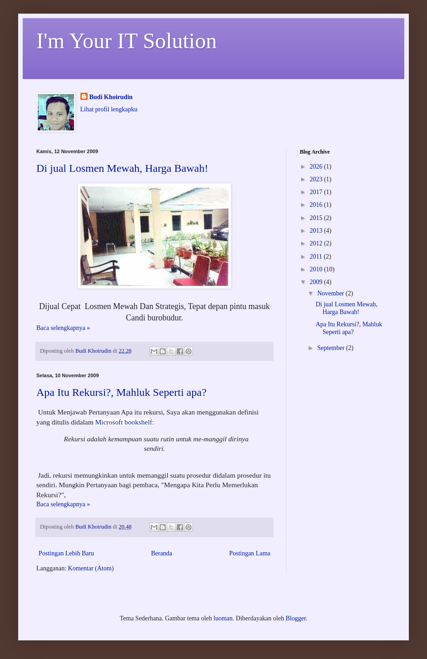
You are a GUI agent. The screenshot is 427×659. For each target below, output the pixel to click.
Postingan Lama (249, 553)
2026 (317, 166)
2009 (317, 282)
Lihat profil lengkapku (109, 109)
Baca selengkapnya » (63, 328)
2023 (317, 179)
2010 (317, 269)
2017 (317, 192)
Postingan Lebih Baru (66, 553)
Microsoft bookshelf (123, 422)
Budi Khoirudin (111, 97)
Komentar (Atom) (91, 568)
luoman (223, 618)
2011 (317, 256)
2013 (317, 230)
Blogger (296, 618)
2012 (317, 243)
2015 (317, 218)
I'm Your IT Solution (126, 41)
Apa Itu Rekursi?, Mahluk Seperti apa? (121, 392)
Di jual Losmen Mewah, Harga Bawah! (122, 168)
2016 (317, 204)
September (331, 347)
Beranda (161, 553)
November (331, 293)
